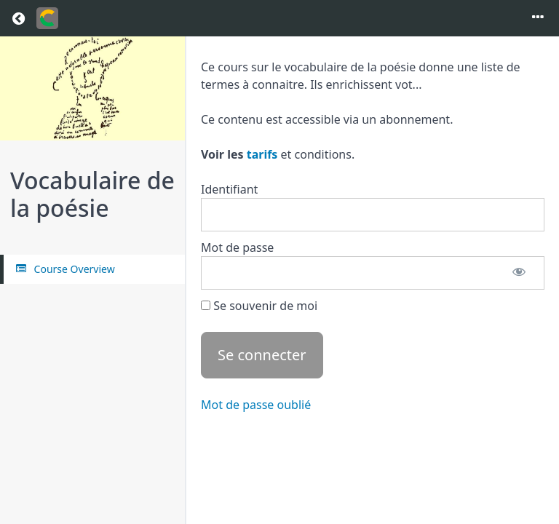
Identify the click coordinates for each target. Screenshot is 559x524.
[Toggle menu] (537, 18)
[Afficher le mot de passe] (518, 273)
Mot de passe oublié (256, 405)
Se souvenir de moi (259, 306)
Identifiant (229, 189)
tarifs (262, 154)
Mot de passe (237, 247)
